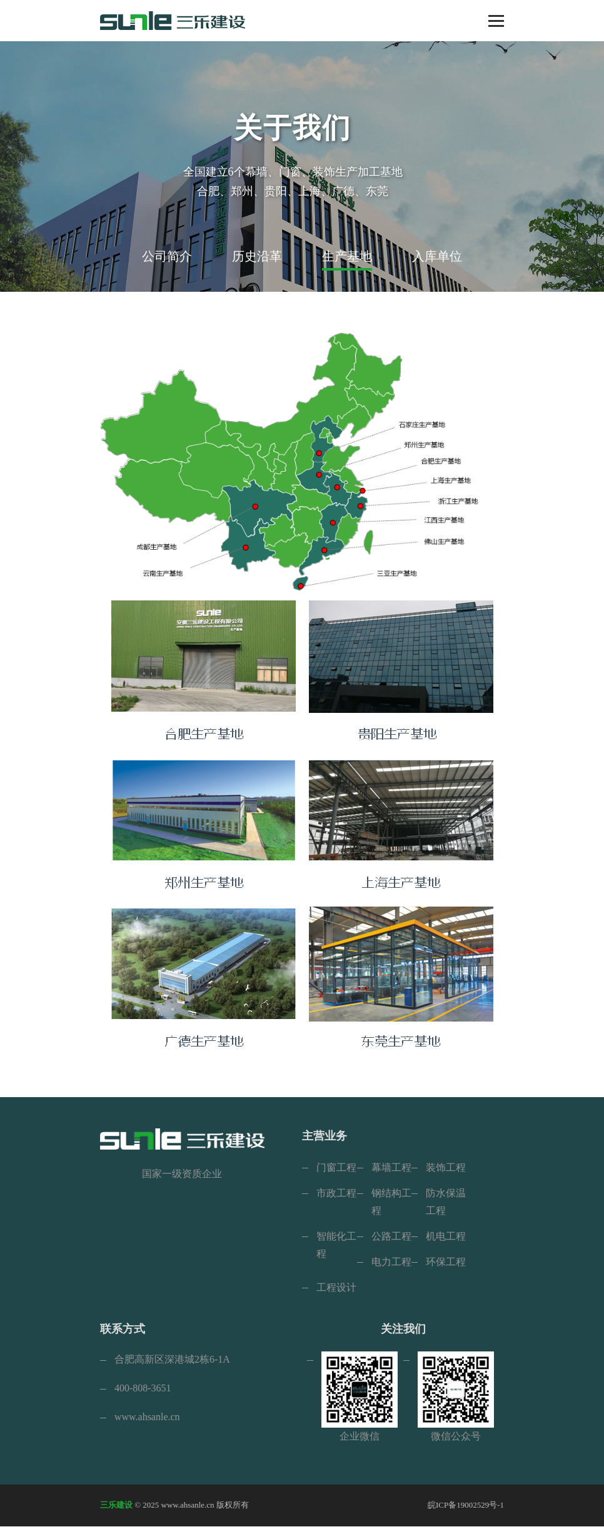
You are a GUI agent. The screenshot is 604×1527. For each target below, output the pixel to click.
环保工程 (446, 1261)
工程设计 (336, 1287)
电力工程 (391, 1261)
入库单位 (437, 256)
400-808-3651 (142, 1388)
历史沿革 (257, 256)
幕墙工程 (391, 1167)
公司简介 (167, 256)
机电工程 (446, 1236)
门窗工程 (336, 1167)
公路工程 (391, 1236)
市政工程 (336, 1193)
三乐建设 (116, 1505)
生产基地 (347, 256)
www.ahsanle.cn (147, 1417)
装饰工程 (446, 1167)
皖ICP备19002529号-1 (466, 1505)
